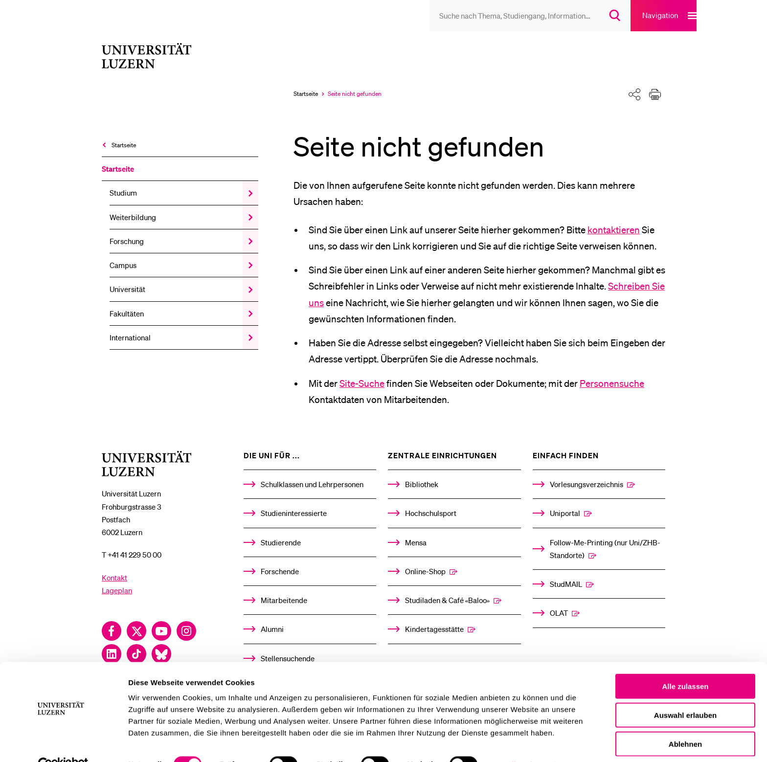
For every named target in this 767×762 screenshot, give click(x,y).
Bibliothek (421, 470)
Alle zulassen (685, 664)
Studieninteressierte (294, 499)
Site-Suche (361, 369)
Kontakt (114, 564)
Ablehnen (685, 722)
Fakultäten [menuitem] (127, 300)
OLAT (559, 599)
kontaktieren (613, 216)
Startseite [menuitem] (124, 131)
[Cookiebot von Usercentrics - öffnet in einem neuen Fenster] (63, 743)
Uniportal (565, 499)
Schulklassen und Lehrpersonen (312, 470)
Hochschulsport (430, 499)
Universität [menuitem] (127, 276)
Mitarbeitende (284, 586)
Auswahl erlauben (685, 693)
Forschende (280, 557)
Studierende (281, 529)
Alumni (272, 615)
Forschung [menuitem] (127, 227)
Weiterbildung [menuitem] (133, 203)
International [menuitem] (130, 324)
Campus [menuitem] (123, 251)
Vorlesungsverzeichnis (586, 470)
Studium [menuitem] (123, 179)
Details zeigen (520, 743)
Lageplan (117, 577)
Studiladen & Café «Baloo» (447, 586)
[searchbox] (488, 15)
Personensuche (612, 369)
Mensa (416, 529)
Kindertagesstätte (434, 615)
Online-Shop (425, 557)
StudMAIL (566, 570)
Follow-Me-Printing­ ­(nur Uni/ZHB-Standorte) (605, 535)
